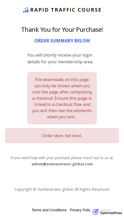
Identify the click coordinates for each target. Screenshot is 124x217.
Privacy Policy (81, 210)
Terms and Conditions (49, 210)
